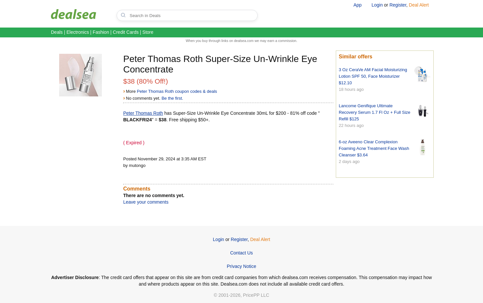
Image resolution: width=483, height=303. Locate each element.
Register (397, 5)
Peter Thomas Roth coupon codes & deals (177, 91)
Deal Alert (419, 5)
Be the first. (172, 98)
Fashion (101, 32)
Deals (57, 32)
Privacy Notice (241, 266)
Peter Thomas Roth (143, 113)
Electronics (77, 32)
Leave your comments (146, 202)
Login (377, 5)
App (358, 5)
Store (147, 32)
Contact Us (241, 252)
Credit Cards (126, 32)
